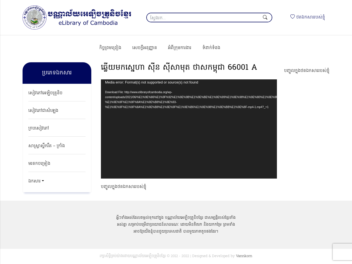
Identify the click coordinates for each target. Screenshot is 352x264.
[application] (189, 129)
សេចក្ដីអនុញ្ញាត (144, 48)
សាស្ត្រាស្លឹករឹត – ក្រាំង (46, 146)
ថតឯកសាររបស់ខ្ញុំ (307, 17)
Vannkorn (244, 256)
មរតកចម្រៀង (39, 163)
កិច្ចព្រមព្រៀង (110, 48)
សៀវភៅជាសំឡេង (43, 110)
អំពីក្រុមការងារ (179, 48)
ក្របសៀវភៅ (38, 128)
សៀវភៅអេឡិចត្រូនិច (45, 93)
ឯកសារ (34, 181)
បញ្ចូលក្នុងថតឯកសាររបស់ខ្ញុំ (306, 71)
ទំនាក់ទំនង (211, 48)
